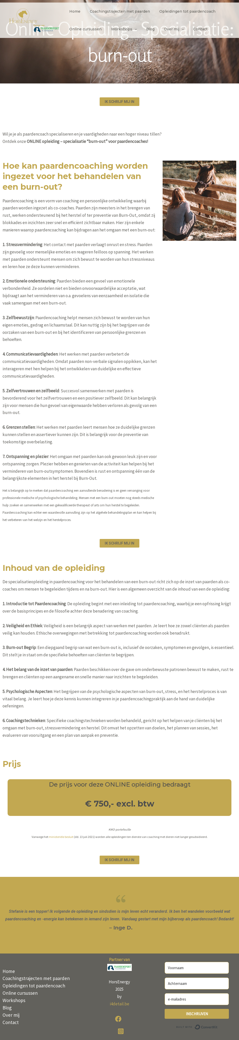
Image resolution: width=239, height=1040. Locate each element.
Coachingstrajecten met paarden (116, 11)
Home (73, 11)
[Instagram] (121, 1031)
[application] (131, 29)
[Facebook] (118, 1019)
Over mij (166, 29)
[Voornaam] (197, 968)
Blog (144, 29)
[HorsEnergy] (34, 20)
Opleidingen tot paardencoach (182, 11)
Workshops (120, 29)
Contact (190, 29)
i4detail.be (119, 1004)
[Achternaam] (197, 983)
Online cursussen (84, 29)
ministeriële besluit (61, 837)
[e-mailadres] (197, 999)
